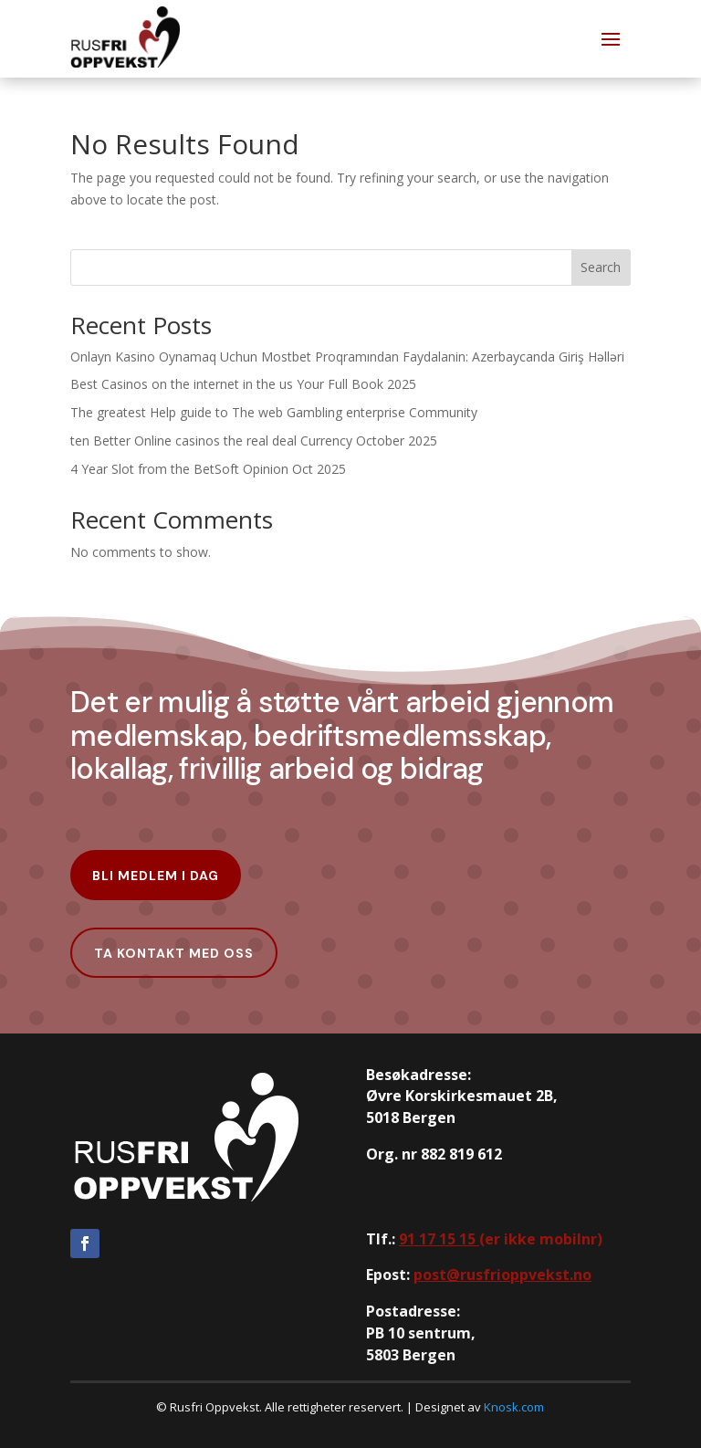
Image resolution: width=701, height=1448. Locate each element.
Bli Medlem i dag (155, 875)
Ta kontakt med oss (174, 953)
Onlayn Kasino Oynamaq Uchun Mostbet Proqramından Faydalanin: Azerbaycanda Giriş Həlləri (347, 356)
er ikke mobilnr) (500, 1239)
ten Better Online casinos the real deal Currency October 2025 (253, 440)
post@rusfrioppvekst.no (502, 1274)
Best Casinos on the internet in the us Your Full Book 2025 (243, 384)
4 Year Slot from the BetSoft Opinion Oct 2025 (208, 468)
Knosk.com (514, 1407)
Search (601, 267)
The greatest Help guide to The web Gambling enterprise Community (273, 412)
